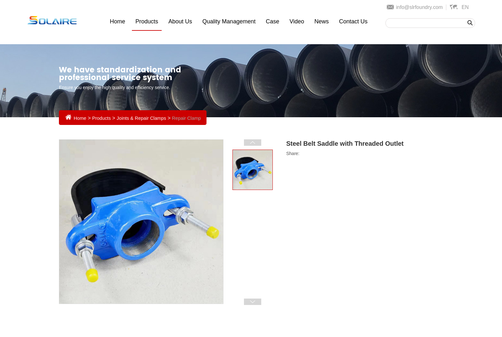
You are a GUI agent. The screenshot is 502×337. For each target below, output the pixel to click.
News (321, 21)
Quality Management (228, 21)
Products (146, 21)
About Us (180, 21)
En (465, 7)
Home (117, 21)
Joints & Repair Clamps (146, 118)
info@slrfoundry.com (419, 7)
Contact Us (353, 21)
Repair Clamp (194, 118)
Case (272, 21)
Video (296, 21)
